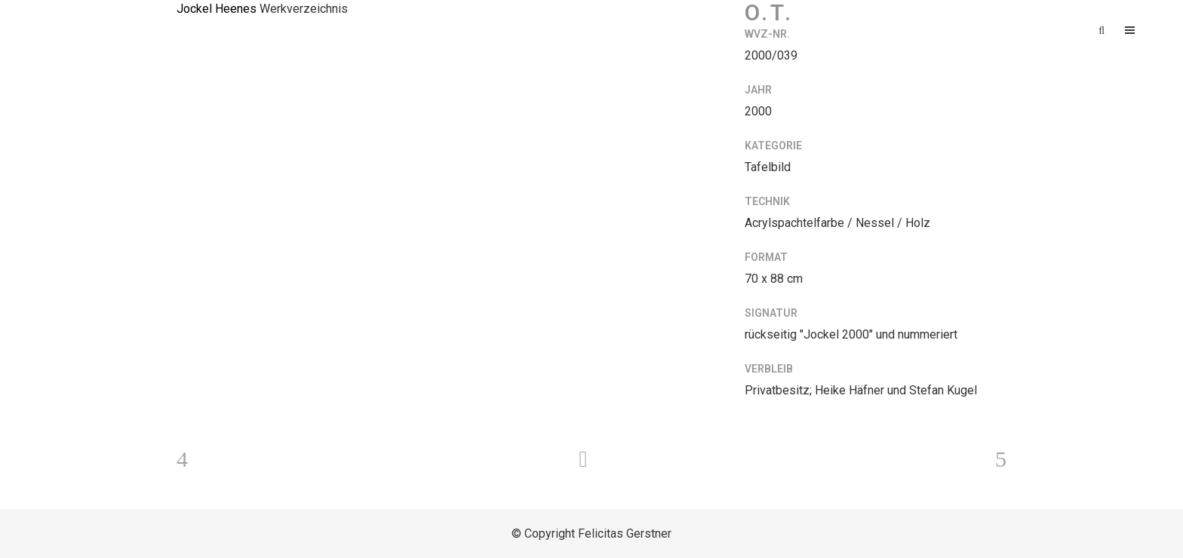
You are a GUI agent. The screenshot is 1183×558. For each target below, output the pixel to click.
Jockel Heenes (217, 9)
